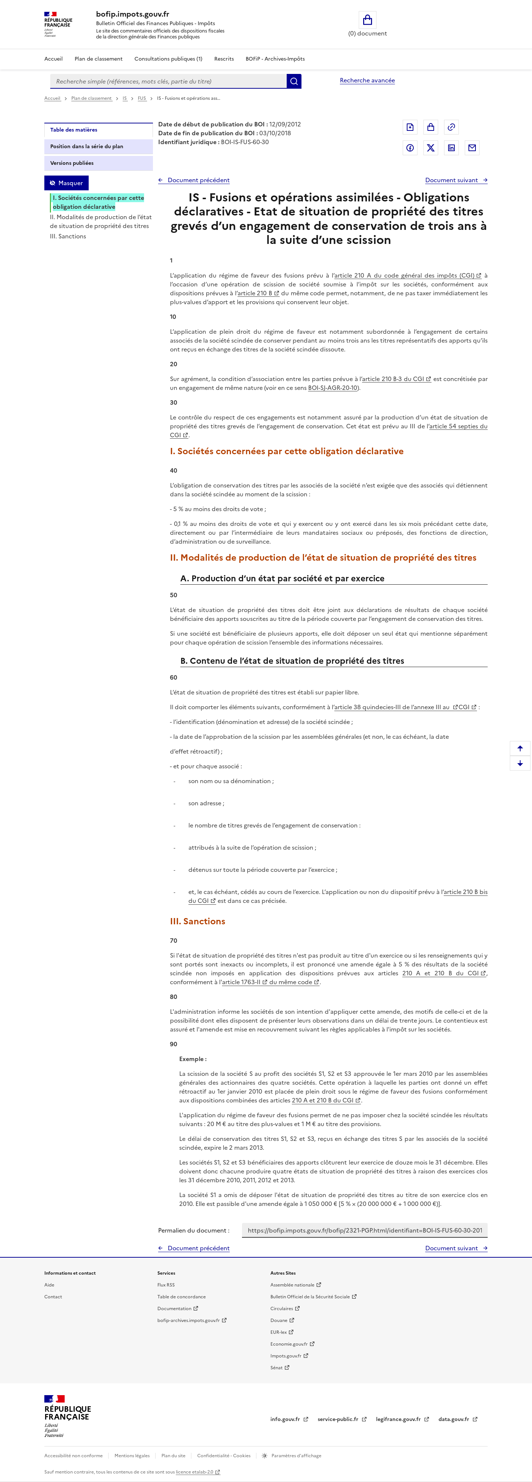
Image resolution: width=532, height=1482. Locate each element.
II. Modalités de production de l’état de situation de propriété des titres (101, 221)
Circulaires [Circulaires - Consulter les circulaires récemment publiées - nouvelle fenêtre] (281, 1308)
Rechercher (294, 81)
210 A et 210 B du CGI (440, 973)
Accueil (53, 59)
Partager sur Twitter (430, 147)
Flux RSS (166, 1285)
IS (125, 98)
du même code (290, 982)
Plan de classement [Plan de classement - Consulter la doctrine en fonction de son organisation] (99, 59)
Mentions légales (133, 1455)
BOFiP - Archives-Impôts (275, 59)
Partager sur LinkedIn (451, 147)
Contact (53, 1297)
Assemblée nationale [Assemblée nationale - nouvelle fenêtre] (292, 1285)
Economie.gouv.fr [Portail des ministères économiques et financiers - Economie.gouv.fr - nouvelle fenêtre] (289, 1344)
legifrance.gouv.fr (399, 1419)
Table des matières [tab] (73, 130)
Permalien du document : (193, 1230)
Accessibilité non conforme (74, 1455)
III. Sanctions (68, 236)
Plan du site (174, 1455)
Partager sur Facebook (410, 147)
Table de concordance (181, 1297)
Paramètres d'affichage (295, 1455)
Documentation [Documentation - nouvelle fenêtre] (174, 1308)
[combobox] (168, 81)
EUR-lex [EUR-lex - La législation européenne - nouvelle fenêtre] (278, 1332)
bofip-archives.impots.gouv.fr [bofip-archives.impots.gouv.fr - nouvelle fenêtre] (188, 1320)
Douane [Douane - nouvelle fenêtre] (278, 1320)
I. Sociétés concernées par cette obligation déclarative (98, 202)
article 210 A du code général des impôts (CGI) (404, 275)
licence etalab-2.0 (194, 1472)
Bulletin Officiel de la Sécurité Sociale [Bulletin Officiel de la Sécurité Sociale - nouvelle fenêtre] (310, 1297)
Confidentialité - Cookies (224, 1455)
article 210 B (255, 293)
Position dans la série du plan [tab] (86, 146)
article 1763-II (241, 982)
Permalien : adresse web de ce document (451, 127)
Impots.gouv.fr (285, 1356)
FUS (142, 98)
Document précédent (198, 180)
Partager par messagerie (472, 147)
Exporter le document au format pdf (410, 127)
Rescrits (224, 59)
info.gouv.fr (285, 1419)
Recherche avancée (367, 80)
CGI (464, 707)
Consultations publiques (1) (168, 59)
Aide (49, 1285)
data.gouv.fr (455, 1419)
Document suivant (452, 180)
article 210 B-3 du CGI (393, 378)
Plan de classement (92, 98)
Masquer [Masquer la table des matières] (70, 183)
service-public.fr (339, 1419)
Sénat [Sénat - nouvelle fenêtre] (276, 1367)
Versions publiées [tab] (71, 163)
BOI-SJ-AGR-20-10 (332, 387)
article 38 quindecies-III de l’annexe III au (392, 707)
